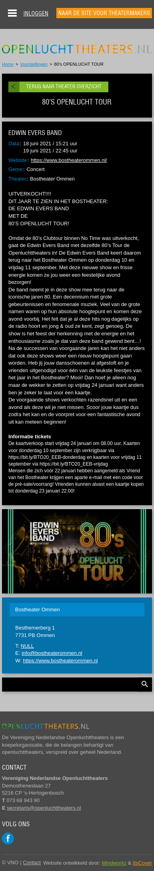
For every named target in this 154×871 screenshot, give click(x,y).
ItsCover (142, 863)
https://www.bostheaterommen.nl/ (69, 160)
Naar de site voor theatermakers (104, 13)
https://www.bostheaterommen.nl (60, 661)
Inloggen (35, 13)
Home (7, 64)
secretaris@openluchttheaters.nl (44, 808)
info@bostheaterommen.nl (51, 653)
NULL (27, 646)
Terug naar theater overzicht (64, 86)
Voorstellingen (34, 64)
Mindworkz (114, 863)
